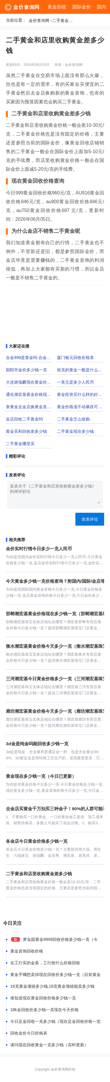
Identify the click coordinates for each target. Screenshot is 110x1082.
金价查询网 (39, 20)
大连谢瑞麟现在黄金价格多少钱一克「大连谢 (29, 382)
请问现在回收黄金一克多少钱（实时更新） (49, 1044)
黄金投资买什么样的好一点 (80, 394)
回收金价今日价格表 (28, 1033)
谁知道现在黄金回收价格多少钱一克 (43, 998)
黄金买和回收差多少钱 (26, 431)
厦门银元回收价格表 (75, 357)
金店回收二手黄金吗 (24, 419)
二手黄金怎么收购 (73, 419)
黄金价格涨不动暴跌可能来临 (80, 406)
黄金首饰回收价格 (26, 951)
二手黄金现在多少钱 (75, 431)
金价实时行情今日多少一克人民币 (39, 548)
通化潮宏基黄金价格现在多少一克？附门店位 (29, 394)
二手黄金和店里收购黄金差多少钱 (64, 20)
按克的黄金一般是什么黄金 (80, 369)
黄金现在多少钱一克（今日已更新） (41, 776)
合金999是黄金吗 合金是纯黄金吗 (29, 357)
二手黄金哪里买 (20, 443)
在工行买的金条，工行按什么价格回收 (45, 962)
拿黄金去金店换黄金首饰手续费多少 (29, 406)
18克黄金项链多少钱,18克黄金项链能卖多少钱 (52, 986)
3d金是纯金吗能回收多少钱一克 (37, 743)
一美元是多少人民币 (75, 382)
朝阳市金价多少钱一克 (26, 369)
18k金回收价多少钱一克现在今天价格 (44, 1009)
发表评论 (90, 519)
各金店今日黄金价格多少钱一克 (36, 841)
